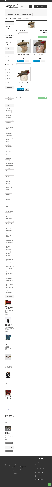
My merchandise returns (24, 466)
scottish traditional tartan (9, 128)
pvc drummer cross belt (9, 264)
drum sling (8, 160)
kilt (6, 233)
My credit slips (22, 467)
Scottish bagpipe (9, 133)
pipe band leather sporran (9, 156)
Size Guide (35, 11)
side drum (8, 197)
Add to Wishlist (20, 64)
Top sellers (9, 296)
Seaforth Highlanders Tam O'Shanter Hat (23, 83)
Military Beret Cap (8, 40)
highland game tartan (9, 125)
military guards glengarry (8, 282)
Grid (44, 33)
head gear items (9, 187)
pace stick (8, 178)
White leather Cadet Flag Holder (9, 433)
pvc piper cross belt (9, 266)
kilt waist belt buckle (9, 242)
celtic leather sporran (10, 148)
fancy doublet (8, 213)
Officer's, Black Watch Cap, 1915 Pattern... (39, 55)
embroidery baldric (9, 163)
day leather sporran (9, 262)
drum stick (8, 194)
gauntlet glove (8, 172)
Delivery (28, 11)
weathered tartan (9, 108)
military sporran (9, 278)
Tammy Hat (8, 28)
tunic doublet (8, 225)
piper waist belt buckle (8, 247)
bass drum (8, 196)
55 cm (8, 70)
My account (23, 463)
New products (10, 447)
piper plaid (8, 253)
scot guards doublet (9, 214)
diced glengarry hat (9, 287)
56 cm (8, 72)
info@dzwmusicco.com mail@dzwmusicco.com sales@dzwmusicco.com (40, 478)
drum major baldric (9, 165)
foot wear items (8, 209)
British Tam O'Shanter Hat (23, 54)
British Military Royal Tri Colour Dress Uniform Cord (9, 362)
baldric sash (8, 170)
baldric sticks (8, 161)
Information (9, 87)
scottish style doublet (10, 221)
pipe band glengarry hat (9, 285)
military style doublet (9, 223)
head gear (7, 189)
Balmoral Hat (8, 30)
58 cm (8, 75)
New (8, 60)
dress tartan (8, 113)
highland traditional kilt (9, 257)
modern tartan (8, 112)
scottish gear (8, 141)
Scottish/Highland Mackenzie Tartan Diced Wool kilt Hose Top (9, 343)
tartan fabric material (9, 120)
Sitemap (17, 14)
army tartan (8, 122)
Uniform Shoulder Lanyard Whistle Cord (9, 416)
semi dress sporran (9, 290)
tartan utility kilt (9, 230)
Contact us (14, 466)
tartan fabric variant (9, 131)
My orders (21, 464)
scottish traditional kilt (9, 260)
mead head (8, 181)
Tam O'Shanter (9, 35)
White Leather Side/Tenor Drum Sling (9, 379)
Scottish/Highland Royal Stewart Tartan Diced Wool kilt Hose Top (9, 398)
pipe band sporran (9, 149)
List (46, 33)
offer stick (8, 176)
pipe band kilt (8, 228)
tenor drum (8, 199)
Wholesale (10, 14)
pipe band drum (9, 201)
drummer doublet (9, 218)
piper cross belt (9, 271)
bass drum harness (9, 240)
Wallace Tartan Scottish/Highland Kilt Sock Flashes (9, 307)
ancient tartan (8, 117)
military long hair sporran (9, 276)
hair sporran (8, 255)
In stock (8, 56)
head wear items (9, 192)
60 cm (8, 78)
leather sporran (8, 151)
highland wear (8, 146)
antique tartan (8, 115)
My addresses (22, 469)
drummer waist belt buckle (9, 244)
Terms (21, 11)
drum (7, 206)
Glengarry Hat (8, 33)
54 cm (8, 69)
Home (8, 11)
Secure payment (26, 14)
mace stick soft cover (10, 168)
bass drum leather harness (9, 238)
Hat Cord (8, 26)
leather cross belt (9, 268)
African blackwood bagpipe (9, 139)
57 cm (8, 73)
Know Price (9, 97)
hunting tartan (8, 110)
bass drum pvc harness (8, 236)
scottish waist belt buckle (9, 250)
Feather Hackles (9, 37)
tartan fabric (8, 130)
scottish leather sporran (8, 154)
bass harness (8, 158)
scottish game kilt (9, 226)
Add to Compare (27, 64)
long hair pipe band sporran (9, 274)
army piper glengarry (9, 280)
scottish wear (8, 144)
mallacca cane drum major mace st (9, 174)
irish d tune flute (9, 292)
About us (14, 11)
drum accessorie (9, 204)
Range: (6, 64)
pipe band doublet (9, 216)
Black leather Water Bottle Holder (9, 325)
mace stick (8, 183)
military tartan (8, 124)
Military (8, 82)
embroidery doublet (9, 211)
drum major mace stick (9, 185)
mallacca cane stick (9, 179)
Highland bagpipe (9, 135)
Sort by (17, 33)
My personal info (23, 470)
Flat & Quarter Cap (8, 43)
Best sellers (15, 464)
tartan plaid (8, 251)
